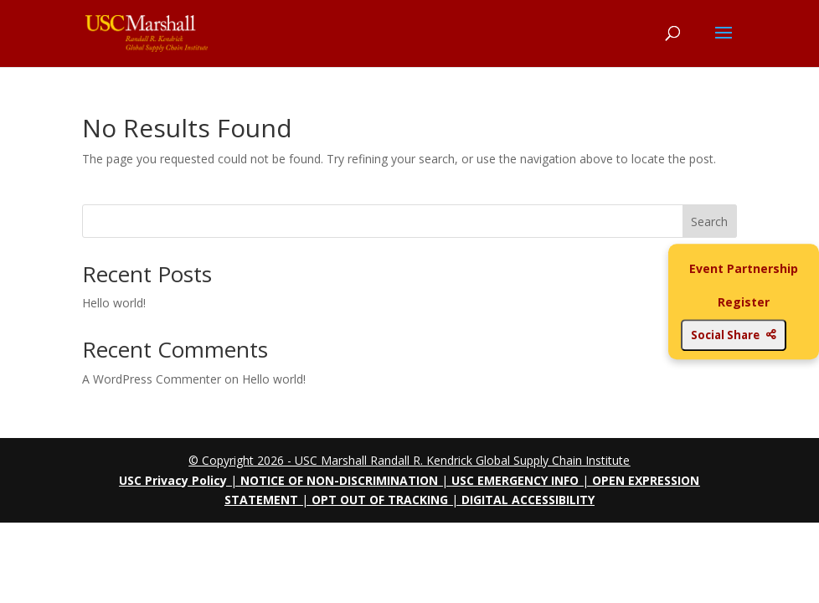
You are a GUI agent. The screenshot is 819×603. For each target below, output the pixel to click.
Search (709, 221)
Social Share (733, 335)
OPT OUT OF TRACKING (380, 500)
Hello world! (114, 303)
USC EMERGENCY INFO (515, 480)
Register (744, 302)
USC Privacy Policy (173, 480)
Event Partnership (743, 268)
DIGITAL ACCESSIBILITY (528, 500)
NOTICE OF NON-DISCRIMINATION (339, 480)
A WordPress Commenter (151, 379)
